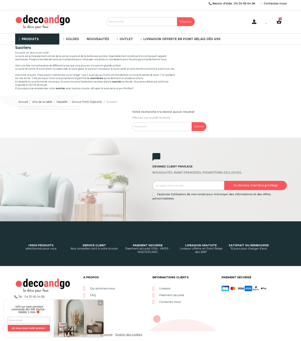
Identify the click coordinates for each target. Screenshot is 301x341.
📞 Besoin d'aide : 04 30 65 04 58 (231, 3)
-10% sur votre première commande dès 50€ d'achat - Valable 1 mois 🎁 (29, 309)
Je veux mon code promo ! (29, 328)
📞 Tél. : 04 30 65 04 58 (29, 296)
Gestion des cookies (128, 334)
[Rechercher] (150, 21)
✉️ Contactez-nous (273, 3)
